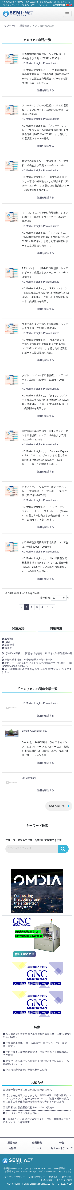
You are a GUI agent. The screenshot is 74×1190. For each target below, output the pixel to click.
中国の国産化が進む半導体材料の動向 (26, 1069)
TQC (7, 641)
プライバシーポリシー (13, 1177)
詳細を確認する (45, 90)
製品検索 (24, 25)
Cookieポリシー (37, 1177)
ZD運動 (9, 638)
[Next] (52, 607)
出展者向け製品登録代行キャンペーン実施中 (30, 1107)
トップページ (9, 25)
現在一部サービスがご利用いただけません (29, 1089)
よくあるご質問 (64, 1180)
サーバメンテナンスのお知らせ (23, 1113)
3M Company (29, 777)
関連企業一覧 (57, 806)
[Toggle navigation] (67, 14)
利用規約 (53, 1177)
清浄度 (8, 647)
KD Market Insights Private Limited (40, 63)
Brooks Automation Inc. (34, 730)
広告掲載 (47, 1180)
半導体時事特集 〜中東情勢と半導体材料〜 (29, 659)
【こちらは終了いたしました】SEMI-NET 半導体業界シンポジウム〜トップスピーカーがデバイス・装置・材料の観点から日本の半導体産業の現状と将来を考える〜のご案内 (37, 1098)
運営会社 (66, 1177)
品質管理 (9, 644)
